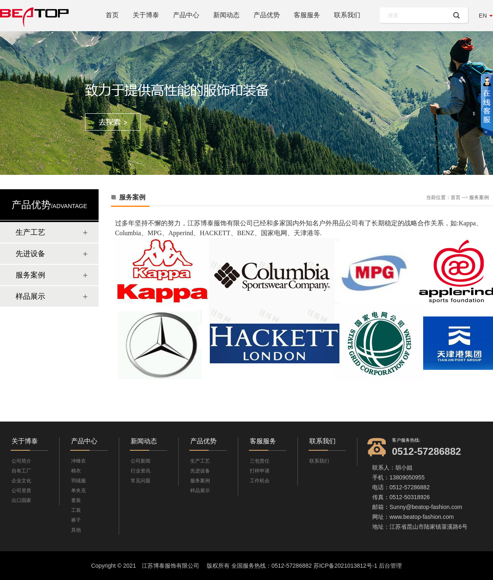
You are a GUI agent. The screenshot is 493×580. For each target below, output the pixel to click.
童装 (76, 500)
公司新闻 (140, 461)
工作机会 (260, 481)
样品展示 (30, 296)
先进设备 (30, 254)
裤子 (76, 520)
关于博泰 (146, 14)
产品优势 (266, 14)
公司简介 (21, 461)
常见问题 (140, 481)
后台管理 (390, 565)
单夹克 (78, 490)
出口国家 (21, 500)
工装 (76, 510)
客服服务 (307, 14)
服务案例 (30, 275)
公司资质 (21, 490)
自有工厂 (21, 471)
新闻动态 (226, 14)
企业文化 (21, 481)
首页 (112, 14)
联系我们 (347, 14)
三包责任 (260, 461)
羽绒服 (78, 481)
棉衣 (76, 471)
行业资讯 (140, 471)
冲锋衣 (78, 461)
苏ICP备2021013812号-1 (345, 565)
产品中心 (186, 14)
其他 (76, 530)
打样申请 (260, 471)
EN (483, 15)
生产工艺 (30, 232)
